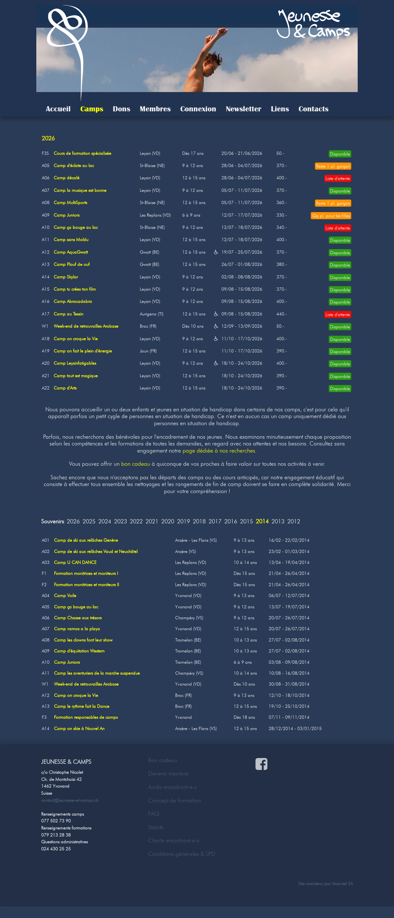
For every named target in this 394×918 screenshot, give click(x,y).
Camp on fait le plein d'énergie (83, 351)
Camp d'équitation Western (79, 651)
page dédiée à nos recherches (219, 450)
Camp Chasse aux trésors (78, 618)
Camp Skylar (66, 277)
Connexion (198, 109)
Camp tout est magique (76, 376)
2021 (152, 521)
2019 (183, 521)
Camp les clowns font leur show (83, 640)
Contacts (313, 109)
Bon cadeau (162, 760)
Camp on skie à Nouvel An (79, 728)
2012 (293, 521)
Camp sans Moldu (71, 239)
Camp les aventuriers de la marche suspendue (97, 673)
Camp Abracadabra (73, 301)
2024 (104, 521)
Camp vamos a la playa (77, 629)
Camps (91, 109)
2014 (262, 521)
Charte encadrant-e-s (173, 840)
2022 (136, 521)
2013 (278, 521)
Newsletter (243, 109)
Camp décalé (66, 178)
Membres (155, 109)
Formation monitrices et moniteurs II (86, 584)
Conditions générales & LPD (181, 853)
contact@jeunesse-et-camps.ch (69, 800)
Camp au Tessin (68, 314)
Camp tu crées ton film (75, 289)
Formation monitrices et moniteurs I (86, 573)
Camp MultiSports (70, 202)
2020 (167, 521)
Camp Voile (65, 595)
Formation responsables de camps (86, 717)
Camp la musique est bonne (80, 190)
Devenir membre (168, 773)
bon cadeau (135, 463)
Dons (121, 109)
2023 (120, 521)
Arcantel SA (342, 883)
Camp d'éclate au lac (74, 165)
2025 (89, 521)
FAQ (153, 813)
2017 (215, 521)
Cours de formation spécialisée (82, 153)
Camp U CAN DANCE (75, 562)
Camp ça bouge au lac (76, 227)
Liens (280, 109)
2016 (230, 521)
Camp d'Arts (65, 388)
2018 (199, 521)
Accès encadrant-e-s (172, 787)
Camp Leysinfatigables (75, 363)
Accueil (58, 109)
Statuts (155, 827)
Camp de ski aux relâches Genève (86, 540)
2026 (73, 521)
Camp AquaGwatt (71, 252)
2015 (246, 521)
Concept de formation (174, 800)
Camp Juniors (66, 215)
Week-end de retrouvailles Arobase (86, 326)
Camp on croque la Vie (76, 339)
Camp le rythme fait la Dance (81, 706)
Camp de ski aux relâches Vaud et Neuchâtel (96, 551)
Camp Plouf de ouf (72, 264)
